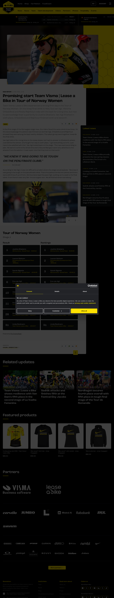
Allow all (84, 311)
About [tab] (85, 291)
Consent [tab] (29, 291)
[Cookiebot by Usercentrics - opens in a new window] (89, 286)
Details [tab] (57, 291)
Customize (57, 311)
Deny (30, 311)
